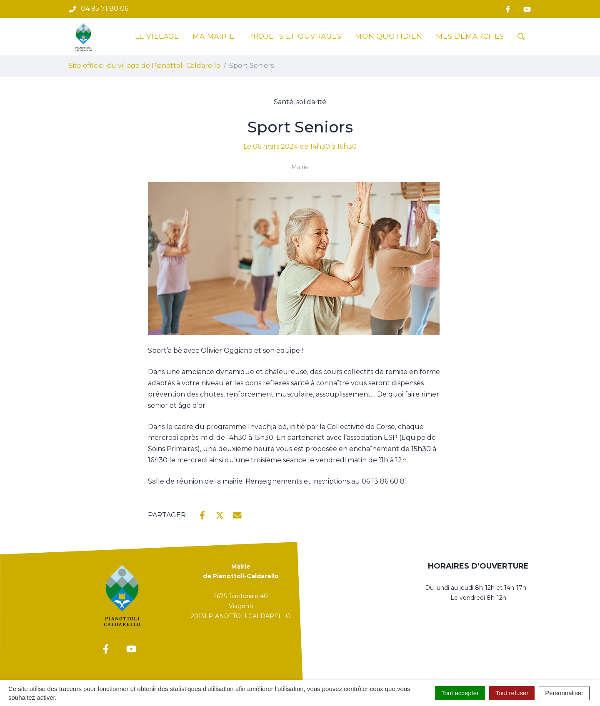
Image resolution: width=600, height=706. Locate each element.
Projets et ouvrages (295, 36)
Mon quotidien (388, 36)
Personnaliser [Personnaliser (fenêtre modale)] (564, 692)
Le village (157, 36)
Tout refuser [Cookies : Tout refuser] (511, 692)
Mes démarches (470, 36)
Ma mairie (213, 36)
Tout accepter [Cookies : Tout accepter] (460, 692)
